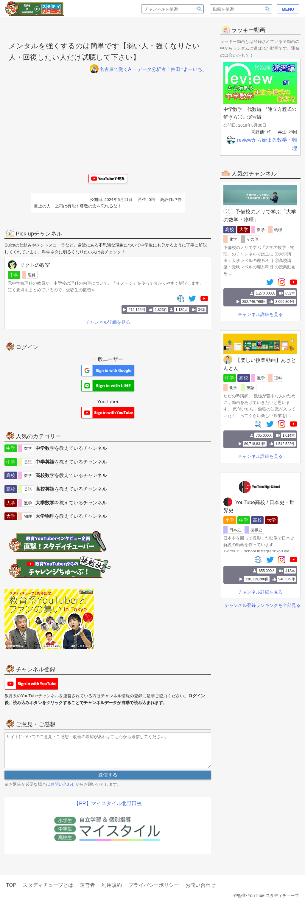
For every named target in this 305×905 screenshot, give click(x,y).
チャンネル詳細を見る (260, 313)
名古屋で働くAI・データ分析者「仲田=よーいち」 (145, 69)
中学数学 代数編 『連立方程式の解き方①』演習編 (259, 112)
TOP (11, 885)
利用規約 (112, 885)
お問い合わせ (62, 784)
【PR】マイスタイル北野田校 (108, 803)
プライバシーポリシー (153, 885)
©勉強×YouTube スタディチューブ (266, 895)
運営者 (87, 885)
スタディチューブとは (48, 885)
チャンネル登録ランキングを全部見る (263, 605)
